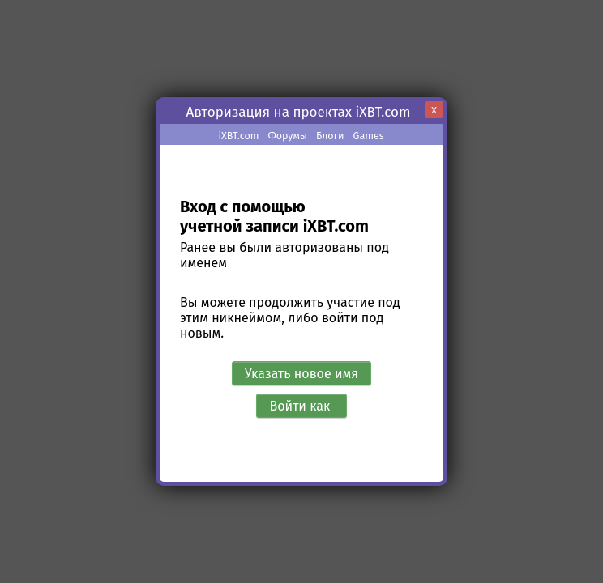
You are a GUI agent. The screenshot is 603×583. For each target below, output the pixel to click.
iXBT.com (238, 136)
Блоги (330, 136)
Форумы (287, 136)
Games (368, 136)
